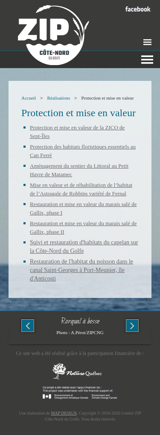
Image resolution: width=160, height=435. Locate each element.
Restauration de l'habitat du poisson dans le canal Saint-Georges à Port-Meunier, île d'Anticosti (81, 270)
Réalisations (58, 97)
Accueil (28, 97)
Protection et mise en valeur (107, 97)
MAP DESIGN (63, 413)
